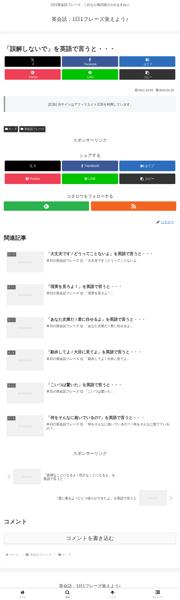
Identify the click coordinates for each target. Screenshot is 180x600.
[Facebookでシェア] (90, 61)
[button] (147, 74)
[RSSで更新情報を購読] (133, 206)
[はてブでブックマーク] (147, 61)
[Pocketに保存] (33, 74)
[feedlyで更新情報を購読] (46, 206)
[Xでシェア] (33, 61)
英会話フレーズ (32, 129)
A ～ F (11, 129)
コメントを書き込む (90, 539)
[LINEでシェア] (90, 74)
